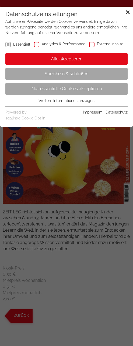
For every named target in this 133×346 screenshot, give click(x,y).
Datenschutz (117, 112)
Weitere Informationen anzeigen (66, 101)
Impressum (93, 112)
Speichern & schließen (66, 73)
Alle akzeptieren (66, 58)
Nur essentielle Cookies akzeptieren (67, 88)
